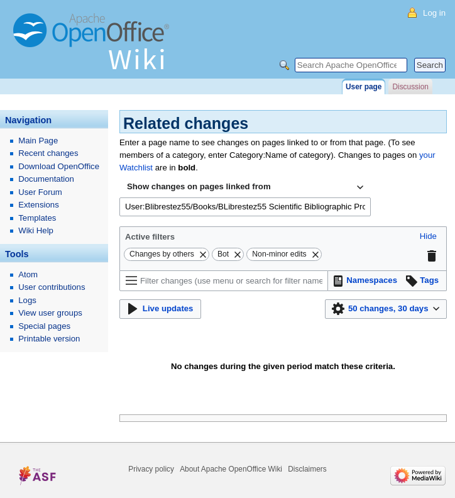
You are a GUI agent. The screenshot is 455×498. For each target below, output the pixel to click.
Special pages (44, 326)
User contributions (51, 287)
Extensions (38, 204)
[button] (428, 236)
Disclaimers (307, 469)
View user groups (50, 313)
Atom (28, 274)
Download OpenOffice (58, 166)
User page (363, 86)
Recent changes (48, 153)
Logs (27, 300)
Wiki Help (35, 230)
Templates (37, 218)
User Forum (40, 192)
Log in (434, 13)
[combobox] (245, 187)
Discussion (410, 86)
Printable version (49, 338)
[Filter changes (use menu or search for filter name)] (223, 280)
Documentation (46, 179)
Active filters (150, 236)
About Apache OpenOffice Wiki (231, 469)
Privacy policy (151, 469)
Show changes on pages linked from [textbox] (199, 186)
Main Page (38, 140)
